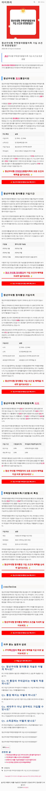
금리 (21, 408)
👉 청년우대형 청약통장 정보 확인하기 (23, 182)
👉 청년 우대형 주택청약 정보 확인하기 (23, 482)
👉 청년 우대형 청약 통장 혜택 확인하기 (23, 283)
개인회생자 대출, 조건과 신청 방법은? (18, 757)
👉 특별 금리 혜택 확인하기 (23, 661)
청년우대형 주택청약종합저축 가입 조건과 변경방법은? (21, 770)
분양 (8, 501)
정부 (9, 103)
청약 (18, 78)
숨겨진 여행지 (5, 782)
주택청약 (19, 171)
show (7, 747)
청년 (6, 56)
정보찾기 (24, 782)
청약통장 (16, 118)
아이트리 (7, 2)
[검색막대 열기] (34, 2)
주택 (32, 156)
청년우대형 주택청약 (8, 65)
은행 (13, 650)
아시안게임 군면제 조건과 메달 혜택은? (18, 762)
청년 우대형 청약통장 (14, 273)
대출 (17, 320)
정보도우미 (32, 782)
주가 (6, 332)
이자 (37, 403)
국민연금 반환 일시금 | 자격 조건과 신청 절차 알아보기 (23, 755)
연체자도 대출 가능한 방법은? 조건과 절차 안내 (21, 760)
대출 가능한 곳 (15, 782)
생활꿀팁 (7, 768)
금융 (40, 96)
